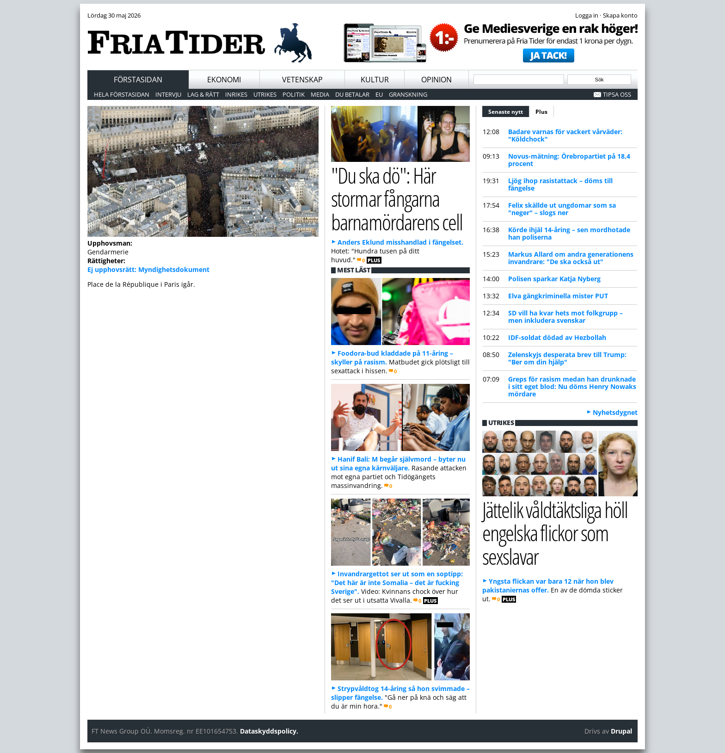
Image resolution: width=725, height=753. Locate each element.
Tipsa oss (617, 94)
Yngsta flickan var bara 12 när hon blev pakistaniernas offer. (548, 585)
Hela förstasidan (121, 94)
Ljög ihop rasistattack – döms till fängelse (560, 184)
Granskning (408, 94)
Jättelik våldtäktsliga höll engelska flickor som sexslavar (554, 532)
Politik (294, 94)
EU (379, 94)
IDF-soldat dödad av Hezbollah (557, 337)
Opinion (436, 79)
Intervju (168, 94)
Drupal (621, 731)
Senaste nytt (508, 110)
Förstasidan (138, 79)
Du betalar (352, 94)
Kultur (375, 79)
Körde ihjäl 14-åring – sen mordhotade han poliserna (569, 233)
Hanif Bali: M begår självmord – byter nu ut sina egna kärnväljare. (398, 463)
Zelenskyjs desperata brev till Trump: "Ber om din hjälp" (567, 358)
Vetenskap (302, 79)
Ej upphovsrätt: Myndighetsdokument (148, 269)
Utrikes (264, 94)
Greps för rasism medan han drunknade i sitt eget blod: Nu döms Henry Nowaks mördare (572, 386)
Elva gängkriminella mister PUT (558, 295)
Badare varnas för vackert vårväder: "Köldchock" (565, 135)
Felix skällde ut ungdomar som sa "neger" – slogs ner (562, 209)
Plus (541, 111)
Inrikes (236, 94)
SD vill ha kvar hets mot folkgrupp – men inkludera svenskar (565, 317)
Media (320, 94)
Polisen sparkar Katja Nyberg (554, 278)
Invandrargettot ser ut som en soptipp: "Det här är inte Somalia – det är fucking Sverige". (397, 582)
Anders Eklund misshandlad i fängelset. (400, 242)
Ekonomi (224, 79)
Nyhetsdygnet (615, 412)
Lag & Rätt (203, 94)
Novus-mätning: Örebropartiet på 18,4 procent (569, 160)
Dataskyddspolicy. (269, 731)
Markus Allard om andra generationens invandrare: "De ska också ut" (570, 258)
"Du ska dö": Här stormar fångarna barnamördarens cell (396, 198)
